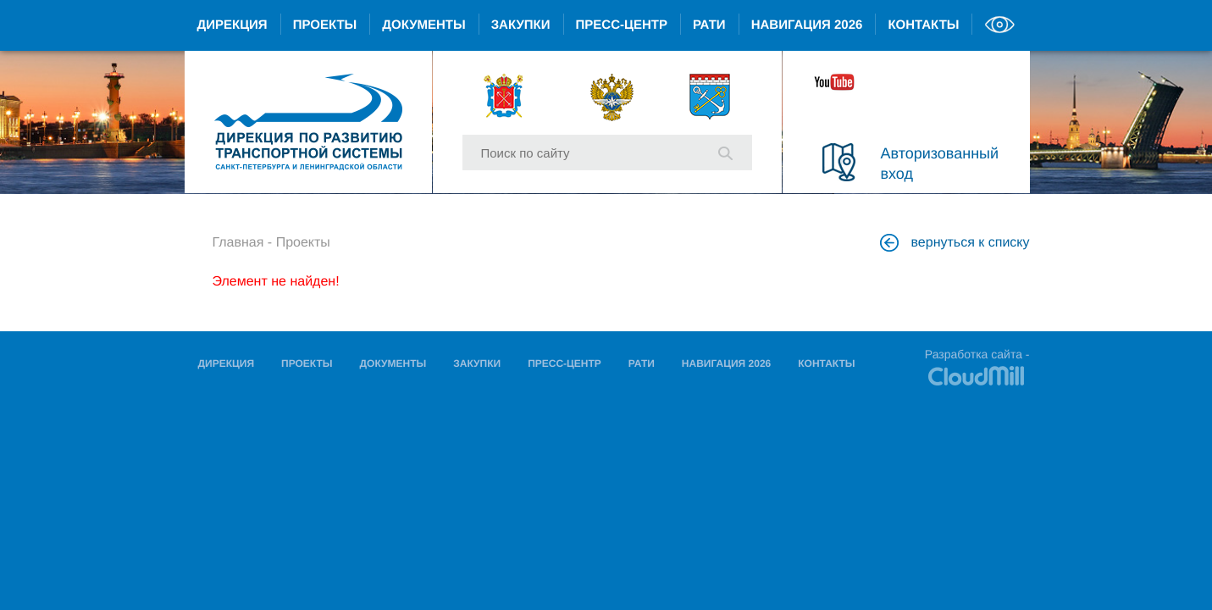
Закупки (521, 25)
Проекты (325, 25)
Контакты (923, 25)
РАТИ (709, 25)
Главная (238, 243)
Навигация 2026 (807, 25)
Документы (423, 25)
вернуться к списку (957, 243)
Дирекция (232, 25)
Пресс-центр (621, 25)
